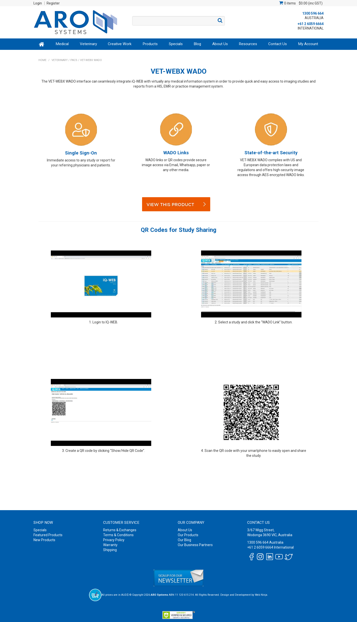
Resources (248, 44)
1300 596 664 (313, 13)
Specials (176, 44)
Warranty (110, 545)
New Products (44, 540)
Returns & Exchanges (119, 530)
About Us (220, 44)
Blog (197, 44)
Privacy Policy (113, 540)
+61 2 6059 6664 (311, 24)
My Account (308, 44)
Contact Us (277, 44)
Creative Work (119, 44)
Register (53, 3)
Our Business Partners (195, 545)
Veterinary (88, 44)
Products (150, 44)
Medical (62, 44)
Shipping (110, 550)
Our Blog (184, 540)
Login (37, 3)
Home (41, 44)
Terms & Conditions (118, 535)
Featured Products (47, 535)
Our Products (188, 535)
